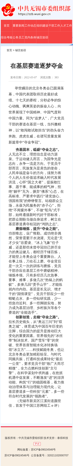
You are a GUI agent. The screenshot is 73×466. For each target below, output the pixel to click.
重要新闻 (18, 25)
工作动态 (30, 25)
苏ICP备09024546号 (43, 449)
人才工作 (66, 25)
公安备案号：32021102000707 (50, 455)
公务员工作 (18, 37)
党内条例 (30, 37)
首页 (7, 25)
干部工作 (54, 25)
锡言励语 (42, 37)
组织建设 (42, 25)
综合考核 (6, 37)
